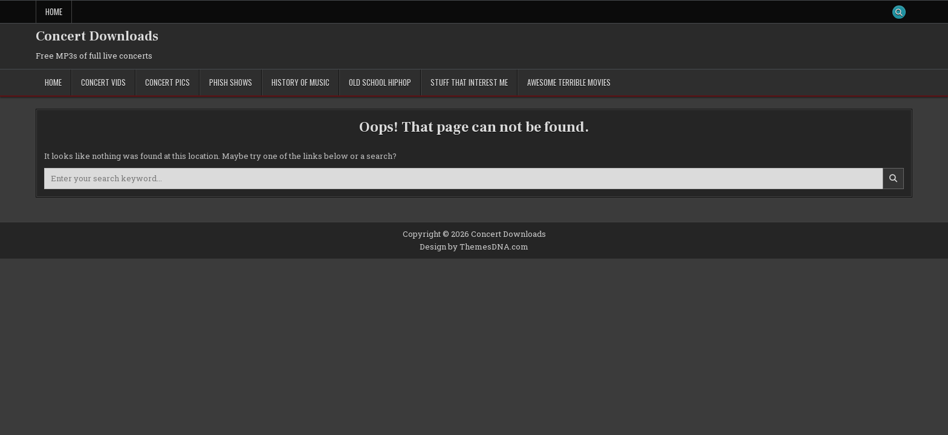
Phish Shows (230, 82)
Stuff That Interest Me (469, 82)
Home (53, 11)
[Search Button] (899, 12)
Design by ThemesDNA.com (474, 246)
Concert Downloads (97, 36)
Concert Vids (103, 82)
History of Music (300, 82)
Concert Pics (167, 82)
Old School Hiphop (380, 82)
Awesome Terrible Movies (569, 82)
